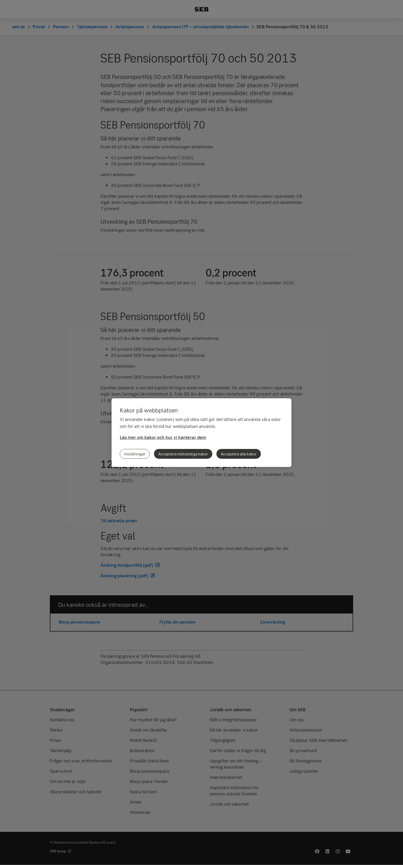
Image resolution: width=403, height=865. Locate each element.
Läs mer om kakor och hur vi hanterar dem (163, 437)
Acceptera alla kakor (239, 453)
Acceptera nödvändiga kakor (183, 453)
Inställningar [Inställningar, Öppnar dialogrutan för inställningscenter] (134, 453)
